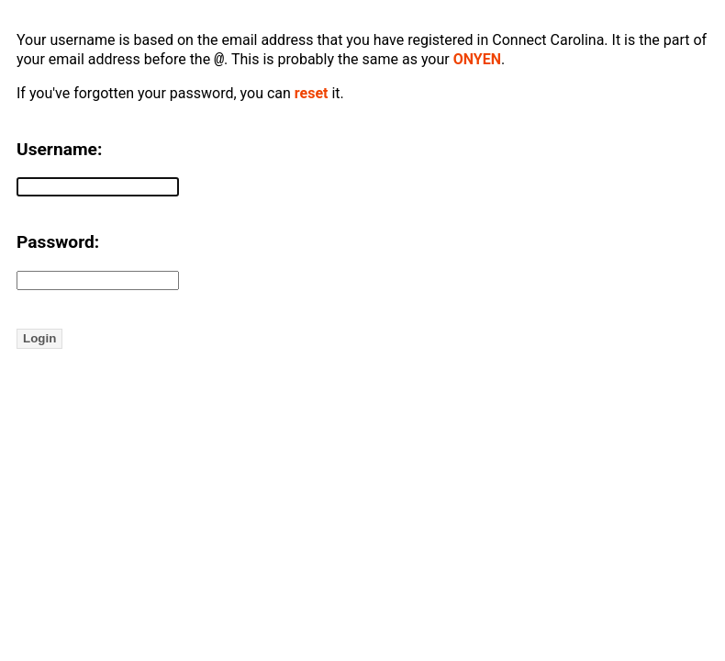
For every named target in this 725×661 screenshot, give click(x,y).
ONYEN (477, 61)
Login (39, 340)
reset (312, 95)
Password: (58, 243)
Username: (59, 151)
